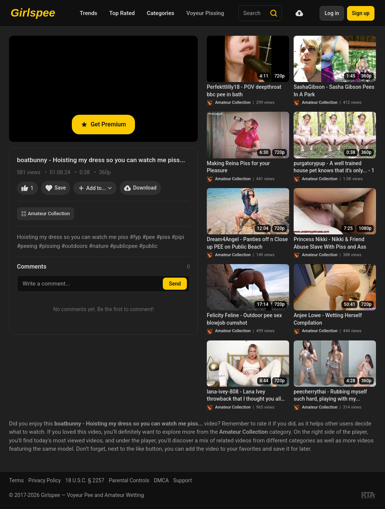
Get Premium (103, 124)
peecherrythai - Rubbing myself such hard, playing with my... (330, 395)
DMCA (161, 480)
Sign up (361, 13)
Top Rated (122, 13)
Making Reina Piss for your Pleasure (238, 167)
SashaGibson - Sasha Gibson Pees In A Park (334, 90)
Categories (160, 13)
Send (175, 284)
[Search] (273, 13)
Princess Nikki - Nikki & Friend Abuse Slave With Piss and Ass (330, 243)
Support (182, 480)
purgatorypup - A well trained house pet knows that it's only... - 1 (334, 167)
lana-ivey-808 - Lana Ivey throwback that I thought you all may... (244, 396)
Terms (16, 480)
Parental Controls (129, 480)
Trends (88, 13)
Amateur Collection (45, 213)
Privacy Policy (44, 480)
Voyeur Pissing (205, 13)
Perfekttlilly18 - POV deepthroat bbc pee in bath (244, 90)
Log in (331, 13)
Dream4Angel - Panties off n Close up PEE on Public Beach (247, 243)
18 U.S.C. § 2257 (85, 480)
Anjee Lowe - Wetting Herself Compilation (328, 319)
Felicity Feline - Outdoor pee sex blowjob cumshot (244, 319)
